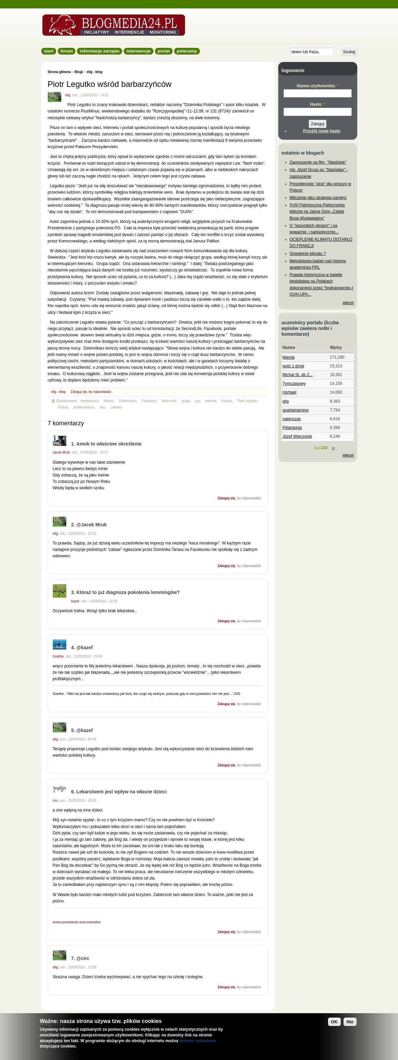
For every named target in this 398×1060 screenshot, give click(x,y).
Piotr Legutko (247, 401)
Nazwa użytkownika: (317, 86)
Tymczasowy (294, 383)
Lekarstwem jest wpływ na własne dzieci (121, 791)
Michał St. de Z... (298, 374)
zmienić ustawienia (197, 1040)
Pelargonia (292, 427)
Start (48, 51)
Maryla (289, 357)
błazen (109, 401)
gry (197, 401)
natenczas (292, 419)
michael (289, 392)
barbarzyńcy (90, 401)
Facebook (149, 401)
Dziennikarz (128, 401)
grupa (186, 401)
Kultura (226, 401)
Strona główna (59, 72)
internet (210, 401)
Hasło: (317, 104)
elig (68, 95)
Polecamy (187, 51)
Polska (63, 407)
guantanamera (296, 410)
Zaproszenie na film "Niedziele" (318, 162)
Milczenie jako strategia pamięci (318, 197)
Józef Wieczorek (297, 436)
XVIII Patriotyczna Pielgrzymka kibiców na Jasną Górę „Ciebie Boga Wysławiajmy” (317, 211)
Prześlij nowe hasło (321, 131)
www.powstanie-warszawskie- (77, 922)
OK (334, 1021)
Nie (350, 1021)
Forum (67, 51)
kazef (75, 601)
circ (55, 800)
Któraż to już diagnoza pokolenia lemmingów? (128, 592)
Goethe (58, 656)
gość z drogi (293, 366)
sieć (102, 407)
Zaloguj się (79, 392)
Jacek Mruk (61, 452)
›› (333, 447)
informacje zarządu (99, 51)
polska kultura (83, 407)
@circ (82, 958)
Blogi (78, 72)
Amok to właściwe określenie (109, 443)
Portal (164, 51)
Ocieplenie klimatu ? (308, 253)
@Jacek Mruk (91, 524)
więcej (348, 302)
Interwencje (138, 51)
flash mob (169, 401)
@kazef (84, 647)
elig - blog (94, 72)
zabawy (116, 407)
